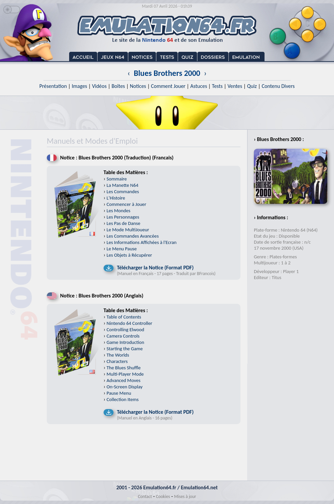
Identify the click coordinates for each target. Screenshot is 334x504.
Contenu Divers (278, 86)
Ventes (234, 86)
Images (79, 86)
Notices (138, 86)
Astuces (198, 86)
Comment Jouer (168, 86)
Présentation (53, 86)
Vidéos (99, 86)
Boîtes (118, 86)
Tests (217, 86)
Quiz (252, 86)
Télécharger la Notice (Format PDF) (155, 267)
